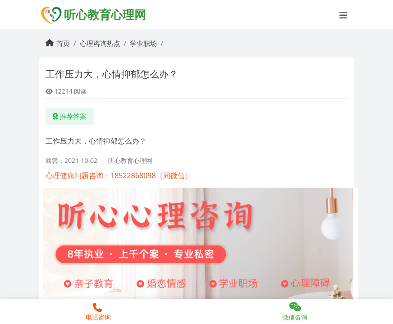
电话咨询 (97, 312)
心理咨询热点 (100, 43)
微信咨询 (294, 311)
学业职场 (143, 43)
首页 (63, 43)
